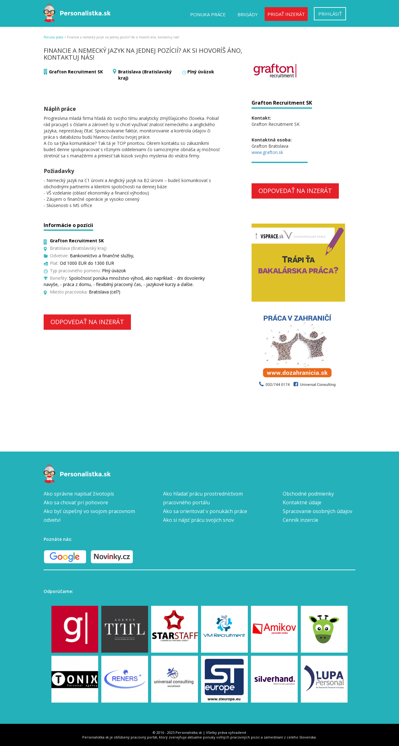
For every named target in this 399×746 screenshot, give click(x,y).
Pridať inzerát (286, 14)
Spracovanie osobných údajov (317, 511)
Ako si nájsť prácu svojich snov (198, 519)
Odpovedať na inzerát (87, 322)
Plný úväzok (200, 72)
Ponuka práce (208, 14)
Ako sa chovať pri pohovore (76, 502)
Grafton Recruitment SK (76, 72)
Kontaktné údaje (302, 502)
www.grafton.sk (267, 152)
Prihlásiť (330, 14)
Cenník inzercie (300, 519)
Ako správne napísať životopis (79, 493)
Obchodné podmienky (308, 493)
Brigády (248, 14)
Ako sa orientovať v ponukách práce (205, 511)
